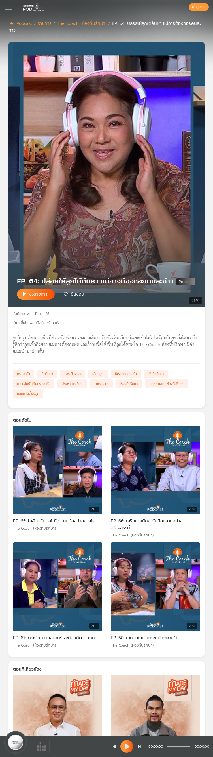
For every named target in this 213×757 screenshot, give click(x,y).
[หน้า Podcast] (44, 6)
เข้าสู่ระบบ (198, 7)
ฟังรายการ (38, 294)
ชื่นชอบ (77, 293)
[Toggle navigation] (8, 7)
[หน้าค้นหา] (186, 7)
